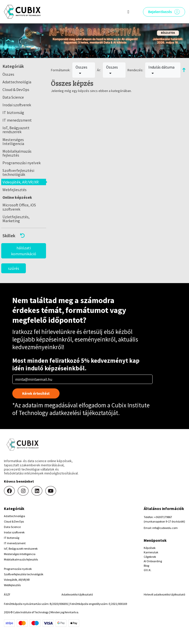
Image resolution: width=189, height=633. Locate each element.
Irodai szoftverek (16, 104)
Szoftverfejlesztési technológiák (18, 172)
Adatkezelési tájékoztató (77, 594)
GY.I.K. (147, 570)
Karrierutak (151, 552)
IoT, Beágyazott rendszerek (16, 129)
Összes (8, 74)
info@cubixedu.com (165, 528)
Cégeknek (150, 557)
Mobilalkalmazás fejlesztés (17, 153)
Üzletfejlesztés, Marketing (16, 218)
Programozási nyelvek (21, 162)
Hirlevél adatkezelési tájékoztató (164, 594)
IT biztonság (13, 112)
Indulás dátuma (161, 70)
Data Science (13, 97)
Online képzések (17, 197)
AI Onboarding (153, 561)
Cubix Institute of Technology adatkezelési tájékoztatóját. (81, 409)
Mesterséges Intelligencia (13, 141)
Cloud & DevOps (15, 89)
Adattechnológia (16, 81)
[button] (23, 235)
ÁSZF (7, 594)
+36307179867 (163, 517)
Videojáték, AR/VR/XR (20, 182)
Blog (146, 565)
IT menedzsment (17, 120)
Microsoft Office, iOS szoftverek (19, 206)
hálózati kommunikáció (23, 250)
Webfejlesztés (14, 189)
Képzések (150, 548)
